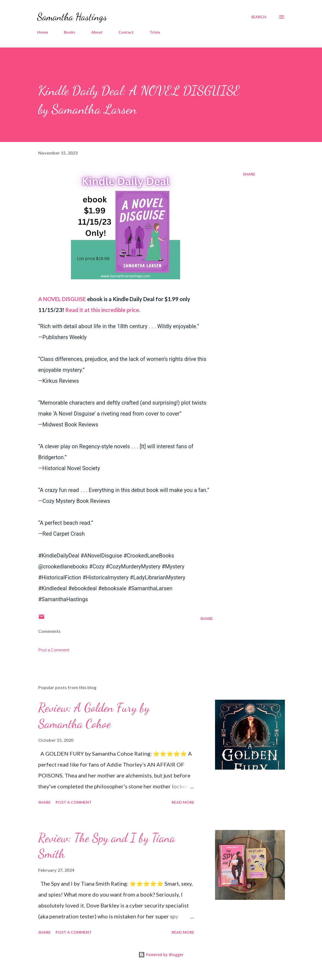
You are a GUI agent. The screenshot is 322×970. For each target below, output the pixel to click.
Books (69, 32)
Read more (183, 802)
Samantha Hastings (72, 17)
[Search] (258, 17)
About (97, 32)
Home (42, 32)
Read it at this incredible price (102, 310)
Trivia (155, 32)
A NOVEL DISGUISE (62, 299)
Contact (126, 32)
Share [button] (249, 174)
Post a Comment (53, 649)
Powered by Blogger (161, 954)
